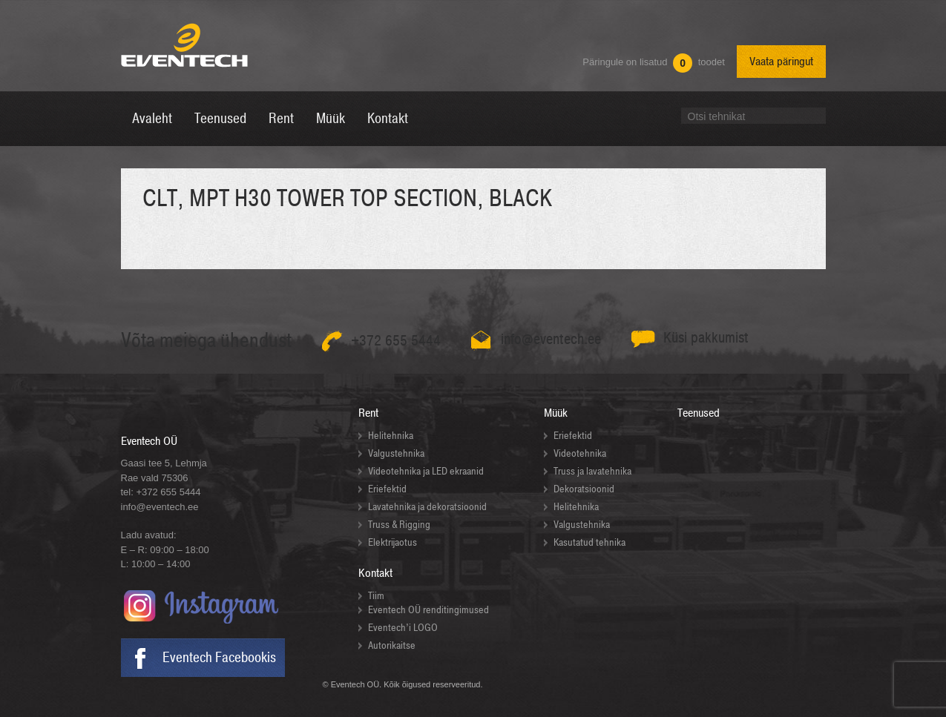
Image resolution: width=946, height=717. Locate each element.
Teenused (698, 413)
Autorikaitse (391, 645)
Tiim (376, 596)
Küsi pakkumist (706, 338)
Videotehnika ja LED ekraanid (426, 471)
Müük (556, 413)
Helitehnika (390, 436)
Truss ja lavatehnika (592, 471)
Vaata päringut (781, 61)
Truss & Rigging (399, 525)
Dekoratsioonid (584, 489)
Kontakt (375, 573)
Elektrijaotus (392, 542)
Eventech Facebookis (219, 657)
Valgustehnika (396, 453)
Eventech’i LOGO (403, 628)
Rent (368, 413)
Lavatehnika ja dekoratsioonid (427, 507)
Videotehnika (580, 453)
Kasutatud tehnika (589, 542)
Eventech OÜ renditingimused (428, 610)
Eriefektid (387, 489)
